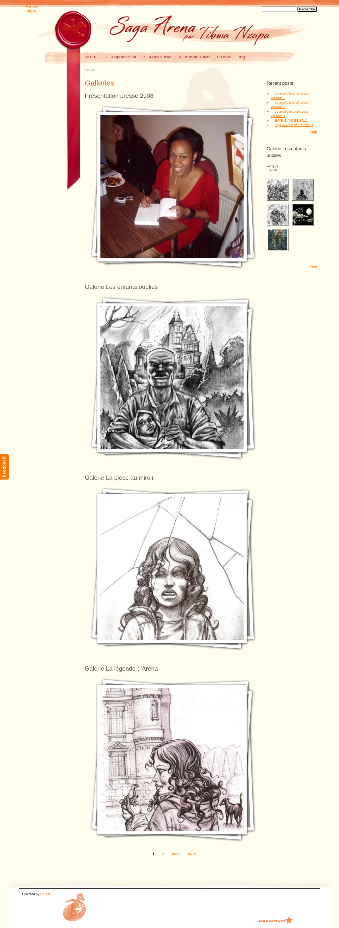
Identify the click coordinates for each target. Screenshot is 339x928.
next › (176, 854)
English (31, 11)
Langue (272, 166)
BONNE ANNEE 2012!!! (292, 120)
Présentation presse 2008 (119, 95)
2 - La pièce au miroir (156, 57)
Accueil (91, 57)
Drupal (45, 894)
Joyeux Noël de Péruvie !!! (294, 125)
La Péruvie (223, 57)
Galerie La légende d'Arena (121, 668)
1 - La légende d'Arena (119, 57)
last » (192, 854)
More (313, 132)
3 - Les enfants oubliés (193, 57)
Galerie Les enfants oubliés (121, 286)
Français (32, 6)
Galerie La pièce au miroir (119, 477)
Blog (241, 57)
